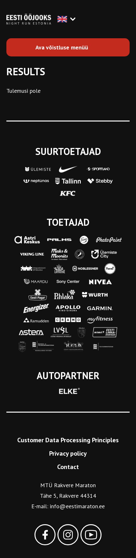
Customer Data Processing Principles (68, 440)
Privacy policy (68, 453)
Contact (68, 467)
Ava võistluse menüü (61, 47)
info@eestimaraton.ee (77, 506)
